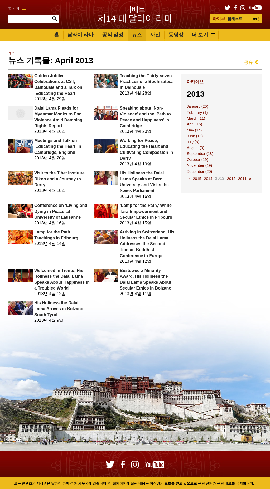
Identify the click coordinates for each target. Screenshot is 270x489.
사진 (155, 34)
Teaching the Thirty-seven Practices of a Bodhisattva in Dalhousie (146, 82)
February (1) (197, 112)
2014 (208, 179)
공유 (248, 62)
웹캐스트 (227, 18)
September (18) (200, 153)
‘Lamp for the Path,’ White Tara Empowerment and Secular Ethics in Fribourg (146, 211)
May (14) (194, 130)
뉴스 (137, 34)
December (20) (199, 171)
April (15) (194, 124)
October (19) (197, 160)
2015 (197, 179)
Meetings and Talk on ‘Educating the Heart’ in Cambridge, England (57, 146)
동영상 (176, 34)
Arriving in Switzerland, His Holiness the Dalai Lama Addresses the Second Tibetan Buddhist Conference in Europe (147, 244)
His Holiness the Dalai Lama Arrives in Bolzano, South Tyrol (59, 309)
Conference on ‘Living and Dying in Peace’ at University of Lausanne (60, 211)
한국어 (17, 8)
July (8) (193, 142)
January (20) (197, 106)
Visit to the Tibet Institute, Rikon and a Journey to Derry (60, 179)
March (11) (196, 118)
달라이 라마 (80, 34)
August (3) (195, 148)
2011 (242, 179)
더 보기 (203, 34)
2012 (231, 179)
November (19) (199, 165)
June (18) (195, 136)
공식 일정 (112, 34)
